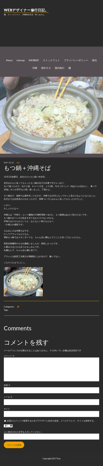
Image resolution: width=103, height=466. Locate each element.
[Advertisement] (51, 37)
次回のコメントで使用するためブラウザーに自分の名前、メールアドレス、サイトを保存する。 (51, 420)
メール (8, 397)
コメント (9, 356)
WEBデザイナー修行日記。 (26, 10)
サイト (7, 409)
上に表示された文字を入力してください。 (23, 432)
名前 (7, 385)
